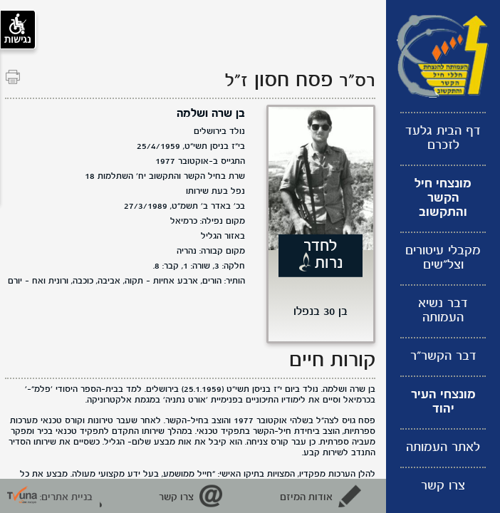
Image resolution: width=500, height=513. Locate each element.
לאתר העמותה (443, 448)
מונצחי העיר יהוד (443, 402)
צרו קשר (443, 486)
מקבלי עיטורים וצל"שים (443, 258)
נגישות (17, 29)
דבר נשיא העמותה (443, 311)
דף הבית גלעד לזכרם (443, 138)
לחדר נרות (323, 254)
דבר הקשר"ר (443, 357)
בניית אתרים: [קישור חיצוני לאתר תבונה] (50, 497)
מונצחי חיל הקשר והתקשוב (443, 198)
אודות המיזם (306, 497)
